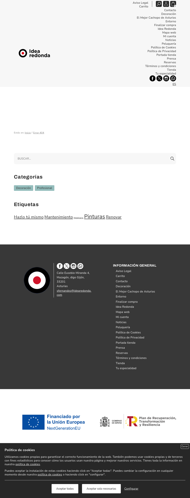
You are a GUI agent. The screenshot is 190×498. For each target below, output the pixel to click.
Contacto (170, 10)
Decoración (168, 14)
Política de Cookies (163, 47)
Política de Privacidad (162, 51)
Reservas (170, 62)
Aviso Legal (140, 3)
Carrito (143, 6)
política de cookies (27, 464)
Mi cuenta (169, 36)
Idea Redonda (167, 29)
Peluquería (169, 44)
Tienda (171, 70)
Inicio (28, 132)
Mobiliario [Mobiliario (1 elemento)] (78, 217)
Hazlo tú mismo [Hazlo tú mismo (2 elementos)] (29, 217)
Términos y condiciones (160, 66)
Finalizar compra (165, 25)
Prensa (171, 59)
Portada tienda (166, 55)
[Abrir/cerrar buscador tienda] (159, 4)
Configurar (131, 489)
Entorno (171, 21)
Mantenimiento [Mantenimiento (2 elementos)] (58, 217)
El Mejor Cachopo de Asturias (156, 18)
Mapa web (169, 32)
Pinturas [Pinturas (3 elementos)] (94, 216)
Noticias (170, 40)
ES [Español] (174, 84)
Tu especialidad (165, 73)
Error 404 (38, 132)
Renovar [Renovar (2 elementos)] (114, 217)
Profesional (44, 188)
